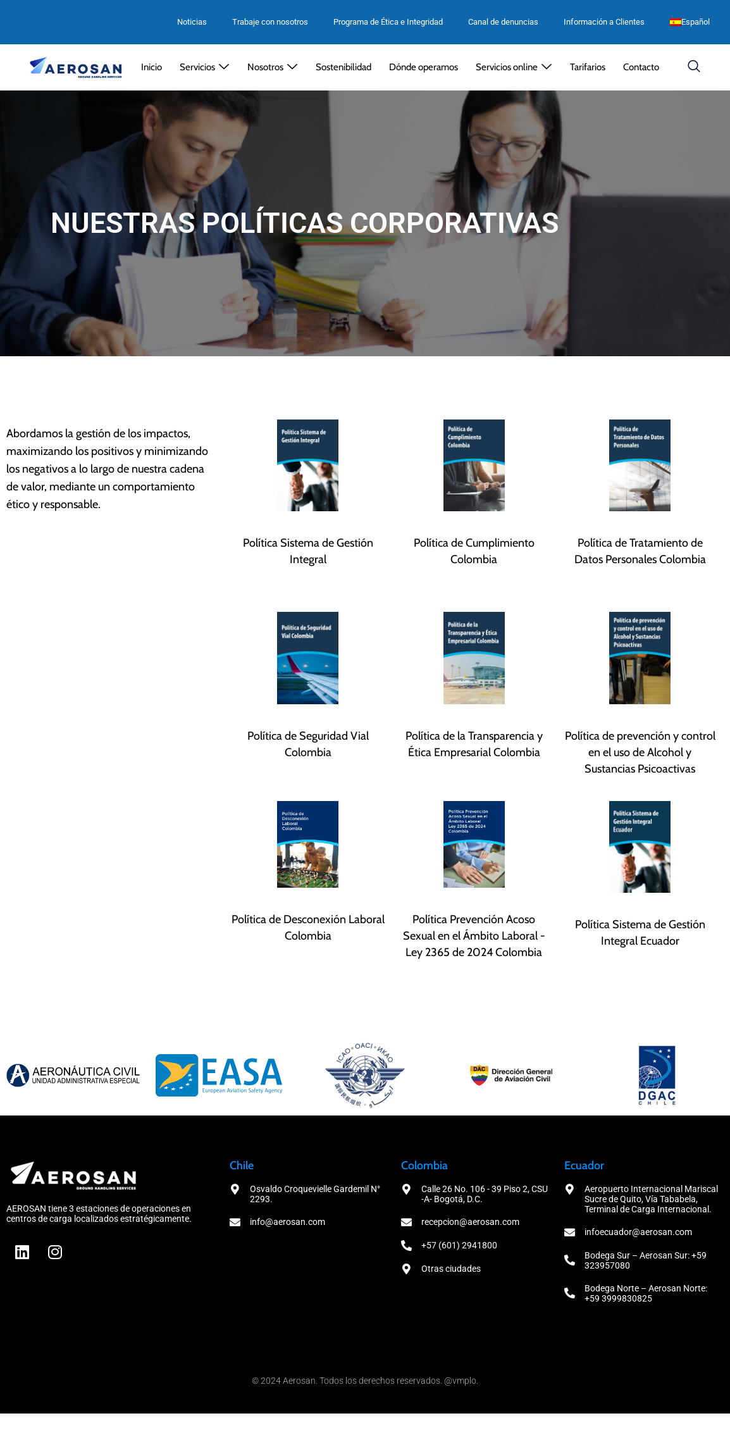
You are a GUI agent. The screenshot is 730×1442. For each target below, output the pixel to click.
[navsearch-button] (694, 67)
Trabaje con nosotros (270, 22)
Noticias (192, 22)
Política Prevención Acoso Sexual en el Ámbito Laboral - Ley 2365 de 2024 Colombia (474, 935)
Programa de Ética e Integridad (388, 22)
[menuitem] (689, 22)
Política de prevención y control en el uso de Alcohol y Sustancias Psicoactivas (640, 752)
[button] (204, 67)
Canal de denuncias (503, 22)
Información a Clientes (604, 22)
